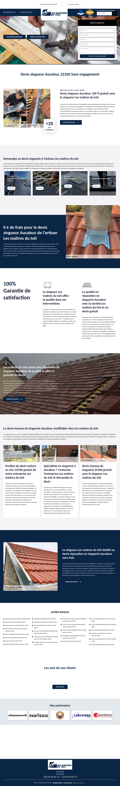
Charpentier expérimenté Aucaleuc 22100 (102, 630)
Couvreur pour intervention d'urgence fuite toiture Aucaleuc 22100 (46, 632)
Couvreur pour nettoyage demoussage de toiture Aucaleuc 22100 (74, 626)
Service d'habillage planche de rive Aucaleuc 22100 (103, 620)
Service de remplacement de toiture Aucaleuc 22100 (103, 640)
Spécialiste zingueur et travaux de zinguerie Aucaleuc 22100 (46, 643)
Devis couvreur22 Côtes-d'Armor (16, 179)
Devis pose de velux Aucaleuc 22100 (15, 622)
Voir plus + (11, 188)
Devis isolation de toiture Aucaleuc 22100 (16, 644)
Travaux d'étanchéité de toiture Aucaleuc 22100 (45, 627)
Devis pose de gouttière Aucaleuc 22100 (16, 637)
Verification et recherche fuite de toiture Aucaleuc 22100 (16, 630)
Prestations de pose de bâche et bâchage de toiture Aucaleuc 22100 (75, 620)
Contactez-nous (67, 783)
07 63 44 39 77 (26, 12)
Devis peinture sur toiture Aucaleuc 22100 (16, 625)
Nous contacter (37, 37)
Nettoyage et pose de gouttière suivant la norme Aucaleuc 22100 (74, 637)
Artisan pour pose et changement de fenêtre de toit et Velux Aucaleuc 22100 (46, 638)
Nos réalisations (14, 37)
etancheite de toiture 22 (101, 178)
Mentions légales (57, 783)
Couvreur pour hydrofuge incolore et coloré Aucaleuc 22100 (74, 631)
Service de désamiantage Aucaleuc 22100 (102, 644)
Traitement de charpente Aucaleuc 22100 (45, 622)
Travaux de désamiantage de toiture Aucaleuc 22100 (103, 626)
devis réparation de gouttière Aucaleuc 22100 (17, 619)
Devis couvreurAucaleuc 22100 (13, 641)
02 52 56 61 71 (9, 12)
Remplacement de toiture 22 (45, 179)
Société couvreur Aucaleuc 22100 (72, 641)
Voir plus (60, 687)
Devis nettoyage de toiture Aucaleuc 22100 (17, 634)
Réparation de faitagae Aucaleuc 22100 (44, 619)
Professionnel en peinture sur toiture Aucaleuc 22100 (101, 634)
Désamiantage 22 (70, 178)
